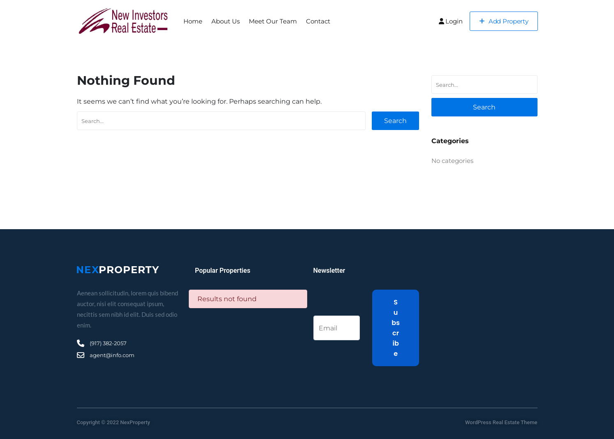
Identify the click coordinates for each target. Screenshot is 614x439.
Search (395, 121)
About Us (225, 21)
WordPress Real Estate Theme (501, 422)
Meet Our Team (273, 21)
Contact (318, 21)
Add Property (503, 21)
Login (451, 21)
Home (192, 21)
